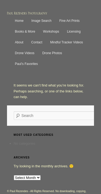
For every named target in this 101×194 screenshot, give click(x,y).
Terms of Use (50, 180)
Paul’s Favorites (75, 47)
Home (13, 15)
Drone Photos (46, 47)
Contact (30, 37)
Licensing (68, 26)
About (13, 37)
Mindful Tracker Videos (60, 37)
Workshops (45, 26)
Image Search (35, 15)
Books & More (19, 26)
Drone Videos (19, 47)
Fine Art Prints (63, 15)
